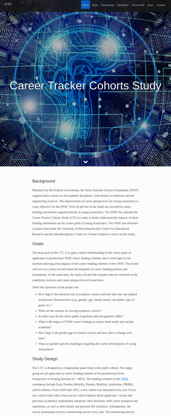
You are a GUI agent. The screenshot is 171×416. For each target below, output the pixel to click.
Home (82, 4)
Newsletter (121, 4)
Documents (137, 4)
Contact (160, 4)
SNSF (124, 379)
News (92, 4)
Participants (105, 4)
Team (150, 4)
